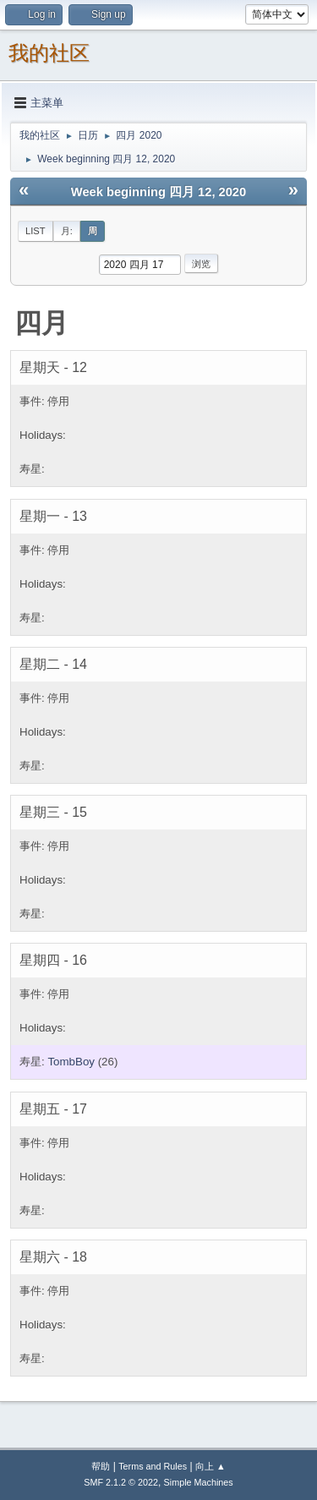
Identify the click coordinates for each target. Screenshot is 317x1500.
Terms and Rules (152, 1466)
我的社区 (49, 52)
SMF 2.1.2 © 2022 (121, 1482)
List (35, 231)
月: (67, 231)
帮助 (100, 1466)
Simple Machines (198, 1482)
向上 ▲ (210, 1466)
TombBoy (71, 1061)
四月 (41, 323)
